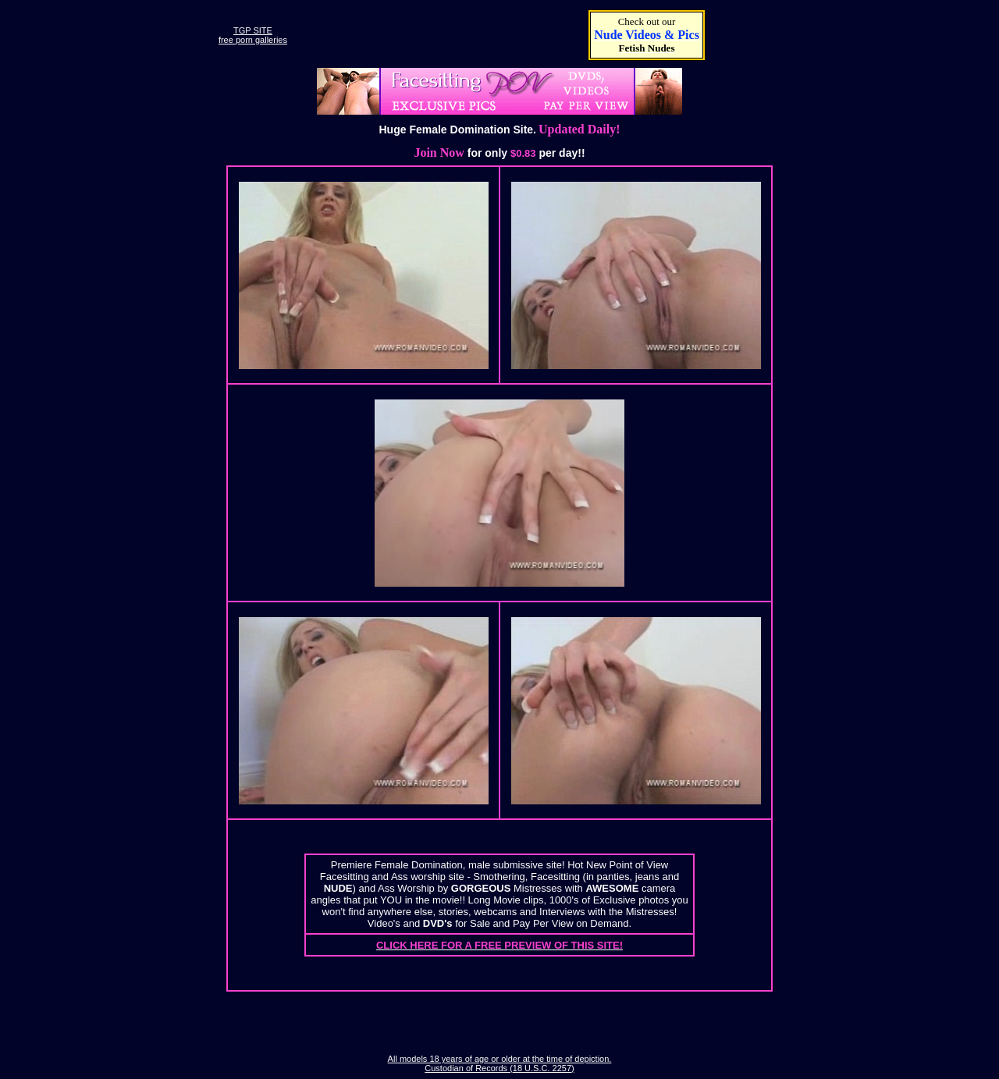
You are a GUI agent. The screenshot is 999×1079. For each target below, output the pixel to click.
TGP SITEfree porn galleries (253, 35)
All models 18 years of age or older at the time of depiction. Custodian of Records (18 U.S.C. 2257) (500, 1063)
